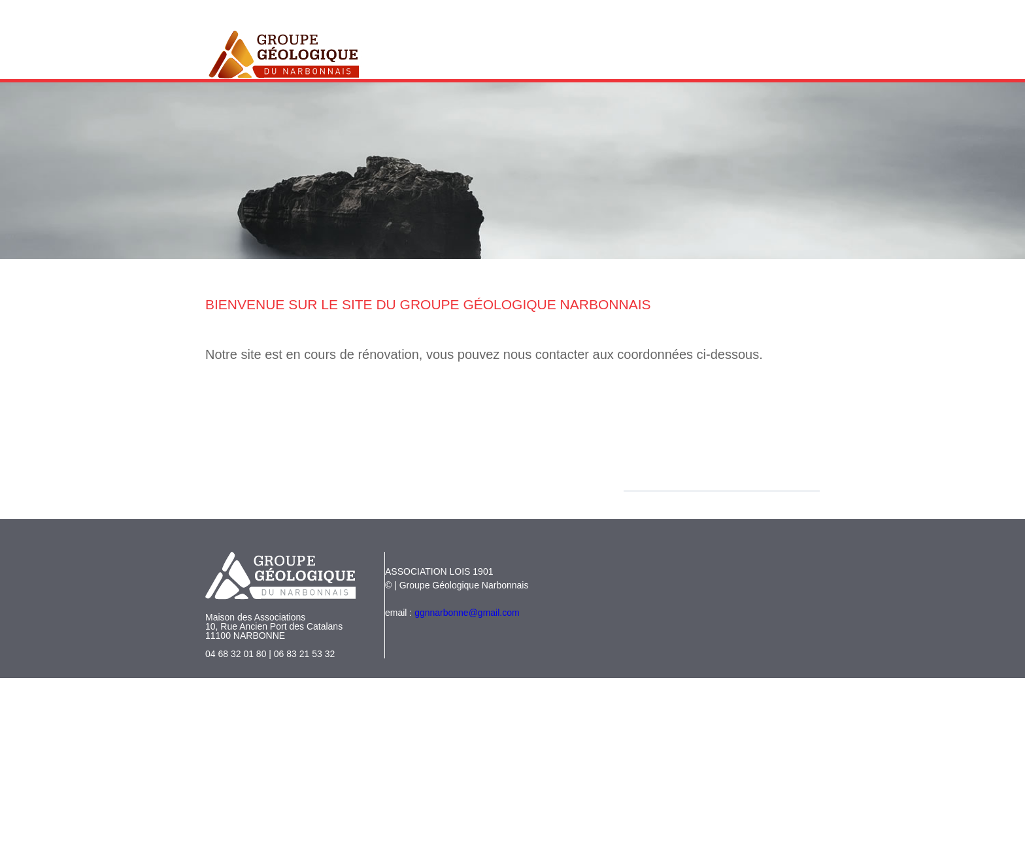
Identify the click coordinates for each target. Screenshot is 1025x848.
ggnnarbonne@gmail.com (467, 612)
